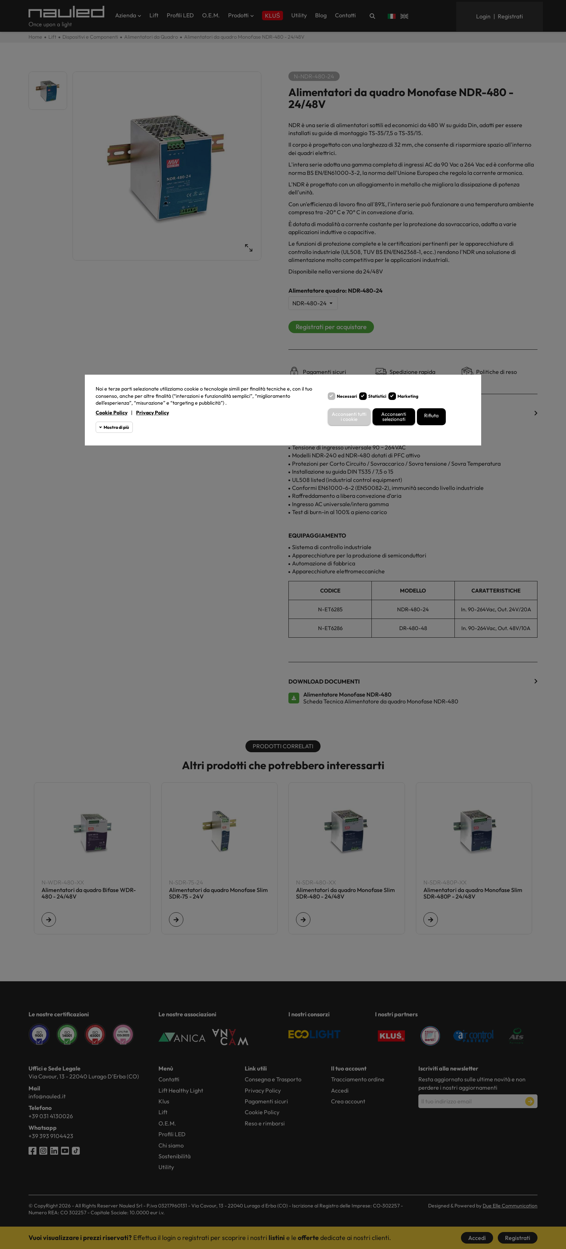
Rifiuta (431, 415)
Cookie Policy (111, 412)
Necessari (347, 396)
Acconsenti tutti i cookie (349, 417)
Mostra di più (116, 427)
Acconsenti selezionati (393, 417)
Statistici (377, 396)
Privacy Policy (152, 412)
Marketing (407, 396)
